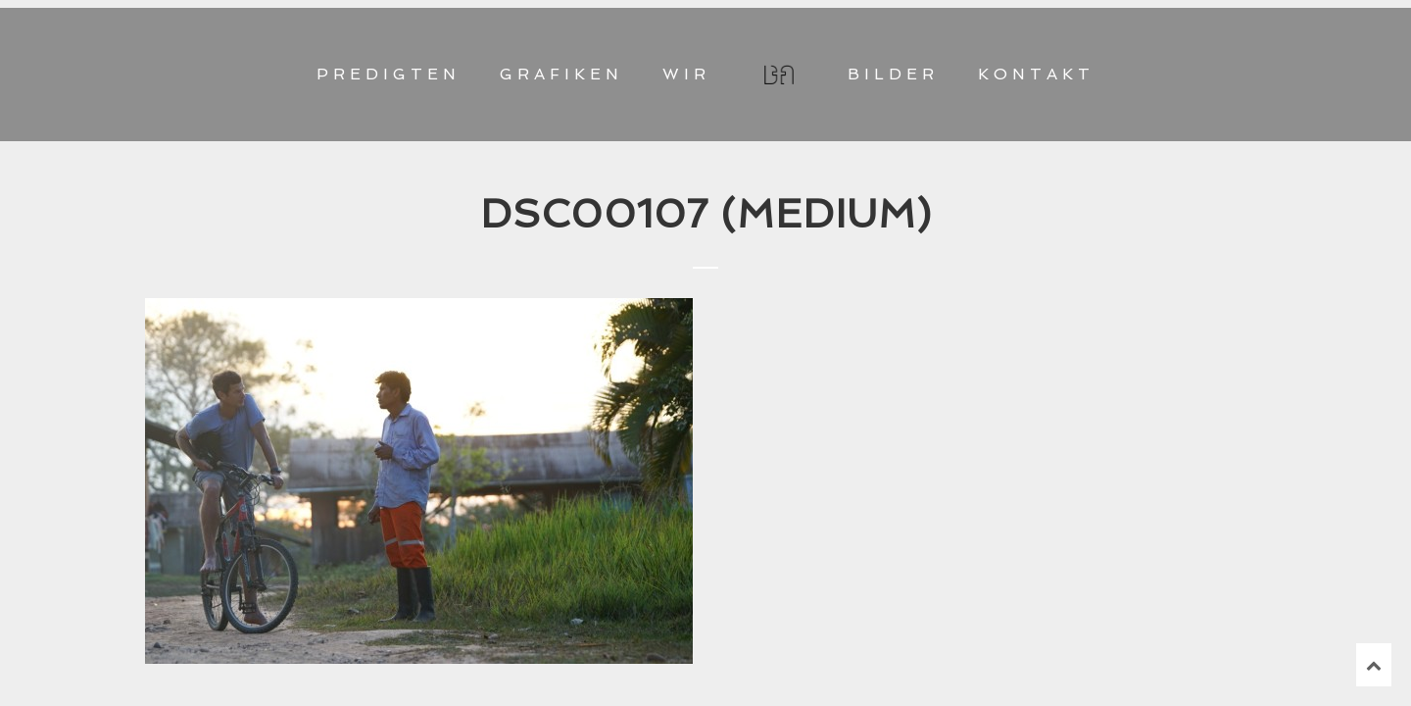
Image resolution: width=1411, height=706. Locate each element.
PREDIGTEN (388, 74)
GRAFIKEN (561, 74)
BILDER (893, 74)
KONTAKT (1036, 74)
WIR (686, 74)
